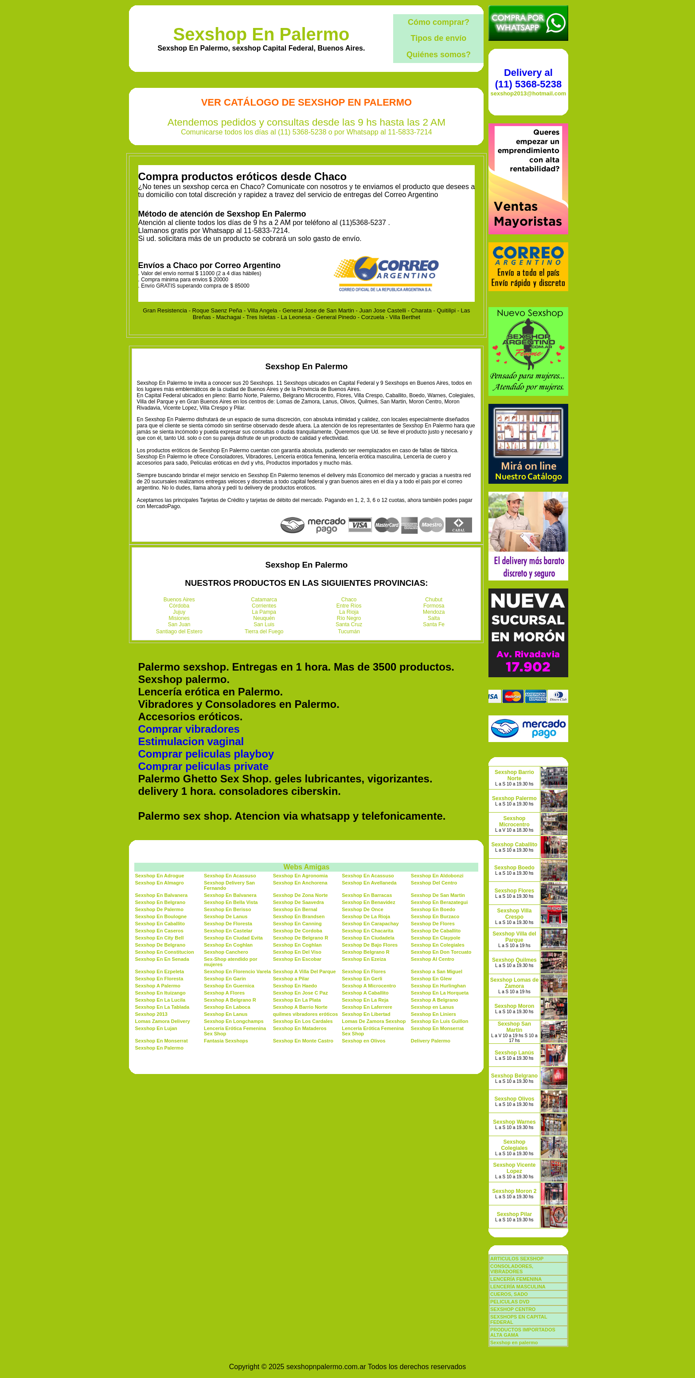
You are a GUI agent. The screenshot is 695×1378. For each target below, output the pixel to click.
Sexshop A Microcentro (369, 985)
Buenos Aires (179, 599)
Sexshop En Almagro (159, 882)
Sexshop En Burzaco (435, 916)
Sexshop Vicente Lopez (514, 1168)
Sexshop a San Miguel (436, 971)
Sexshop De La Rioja (366, 916)
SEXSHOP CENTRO (513, 1309)
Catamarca (264, 599)
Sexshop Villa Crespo (514, 914)
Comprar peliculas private (203, 766)
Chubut (433, 599)
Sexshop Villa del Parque (514, 937)
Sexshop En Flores (364, 971)
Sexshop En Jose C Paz (300, 992)
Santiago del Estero (179, 631)
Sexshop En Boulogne (161, 916)
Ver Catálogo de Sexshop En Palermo (306, 102)
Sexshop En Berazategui (439, 902)
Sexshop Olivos (514, 1099)
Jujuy (179, 612)
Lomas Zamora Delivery (162, 1021)
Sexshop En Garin (225, 978)
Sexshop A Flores (224, 992)
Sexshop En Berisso (227, 909)
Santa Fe (434, 624)
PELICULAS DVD (510, 1301)
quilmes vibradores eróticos (305, 1014)
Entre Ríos (349, 606)
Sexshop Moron (514, 1006)
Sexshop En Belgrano (160, 902)
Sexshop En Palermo (261, 34)
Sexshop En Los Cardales (303, 1021)
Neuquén (264, 618)
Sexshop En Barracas (367, 895)
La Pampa (264, 612)
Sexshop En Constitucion (164, 952)
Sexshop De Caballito (436, 930)
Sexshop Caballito (514, 844)
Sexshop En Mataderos (300, 1028)
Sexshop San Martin (514, 1027)
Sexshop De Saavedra (298, 902)
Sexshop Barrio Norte (514, 775)
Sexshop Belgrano (514, 1076)
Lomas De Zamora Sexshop (374, 1021)
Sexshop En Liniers (433, 1014)
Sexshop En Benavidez (368, 902)
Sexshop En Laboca (227, 1007)
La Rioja (349, 612)
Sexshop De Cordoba (297, 930)
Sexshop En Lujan (156, 1028)
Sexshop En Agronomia (300, 875)
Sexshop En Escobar (297, 959)
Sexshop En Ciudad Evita (233, 937)
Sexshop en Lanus (432, 1007)
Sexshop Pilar (514, 1214)
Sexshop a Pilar (291, 978)
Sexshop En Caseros (159, 930)
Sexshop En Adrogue (159, 875)
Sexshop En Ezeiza (364, 959)
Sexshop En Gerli (362, 978)
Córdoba (179, 606)
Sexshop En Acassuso (230, 875)
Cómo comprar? (438, 22)
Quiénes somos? (438, 54)
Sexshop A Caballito (365, 992)
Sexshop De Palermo (159, 909)
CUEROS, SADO (509, 1294)
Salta (434, 618)
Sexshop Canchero (226, 952)
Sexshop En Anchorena (300, 882)
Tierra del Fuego (264, 631)
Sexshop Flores (514, 891)
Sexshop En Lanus (225, 1014)
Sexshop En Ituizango (160, 992)
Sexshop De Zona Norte (300, 895)
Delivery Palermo (430, 1040)
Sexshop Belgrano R (366, 952)
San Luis (264, 624)
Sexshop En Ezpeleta (159, 971)
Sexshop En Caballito (159, 923)
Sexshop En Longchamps (233, 1021)
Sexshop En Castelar (228, 930)
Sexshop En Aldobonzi (437, 875)
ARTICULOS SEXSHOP (516, 1258)
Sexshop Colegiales (514, 1145)
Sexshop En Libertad (366, 1014)
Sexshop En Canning (297, 923)
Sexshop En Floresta (159, 978)
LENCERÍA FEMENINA (516, 1279)
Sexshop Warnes (514, 1122)
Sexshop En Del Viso (297, 952)
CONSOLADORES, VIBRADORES (511, 1268)
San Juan (179, 624)
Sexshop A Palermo (157, 985)
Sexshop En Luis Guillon (440, 1021)
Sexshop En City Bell (159, 937)
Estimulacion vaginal (191, 741)
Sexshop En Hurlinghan (438, 985)
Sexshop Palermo (514, 798)
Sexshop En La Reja (365, 1000)
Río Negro (349, 618)
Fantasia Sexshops (226, 1040)
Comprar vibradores (188, 729)
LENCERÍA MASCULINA (518, 1286)
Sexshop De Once (362, 909)
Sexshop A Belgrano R (230, 1000)
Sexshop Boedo (514, 868)
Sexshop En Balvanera (161, 895)
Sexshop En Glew (431, 978)
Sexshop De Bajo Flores (370, 945)
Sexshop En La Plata (297, 1000)
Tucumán (349, 631)
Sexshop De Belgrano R (300, 937)
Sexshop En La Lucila (160, 1000)
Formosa (433, 606)
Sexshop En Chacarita (367, 930)
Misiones (179, 618)
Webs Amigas (306, 867)
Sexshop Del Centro (434, 882)
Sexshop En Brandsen (299, 916)
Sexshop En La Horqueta (440, 992)
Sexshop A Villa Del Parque (304, 971)
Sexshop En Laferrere (367, 1007)
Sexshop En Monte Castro (303, 1040)
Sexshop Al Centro (432, 959)
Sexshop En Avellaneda (369, 882)
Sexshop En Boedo (433, 909)
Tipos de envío (439, 38)
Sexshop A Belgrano (434, 1000)
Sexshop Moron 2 (514, 1191)
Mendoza (434, 612)
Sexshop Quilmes (514, 960)
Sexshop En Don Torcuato (441, 952)
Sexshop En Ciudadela (368, 937)
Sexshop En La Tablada (162, 1007)
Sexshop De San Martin (438, 895)
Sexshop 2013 (151, 1014)
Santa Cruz (349, 624)
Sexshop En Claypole (436, 937)
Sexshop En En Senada (162, 959)
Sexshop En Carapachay (370, 923)
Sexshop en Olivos (363, 1040)
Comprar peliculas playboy (206, 754)
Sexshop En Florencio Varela (237, 971)
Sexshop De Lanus (225, 916)
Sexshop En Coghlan (228, 945)
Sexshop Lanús (514, 1053)
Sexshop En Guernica (229, 985)
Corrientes (264, 606)
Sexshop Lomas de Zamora (514, 983)
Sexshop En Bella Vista (231, 902)
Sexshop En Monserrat (437, 1028)
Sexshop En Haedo (295, 985)
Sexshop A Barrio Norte (300, 1007)
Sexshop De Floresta (228, 923)
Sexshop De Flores (433, 923)
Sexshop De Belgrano (160, 945)
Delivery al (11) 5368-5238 (528, 78)
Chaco (349, 599)
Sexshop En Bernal (295, 909)
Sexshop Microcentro (514, 821)
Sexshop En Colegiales (438, 945)
